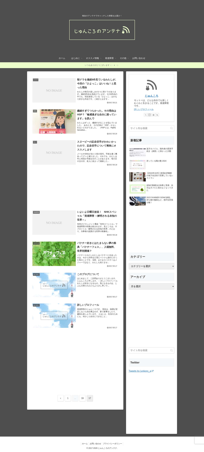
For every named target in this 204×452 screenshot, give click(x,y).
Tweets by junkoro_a (141, 371)
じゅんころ (151, 95)
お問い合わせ (95, 444)
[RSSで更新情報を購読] (157, 115)
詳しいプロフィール (144, 109)
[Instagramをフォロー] (149, 115)
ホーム (84, 444)
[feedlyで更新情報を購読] (153, 115)
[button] (171, 128)
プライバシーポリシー (113, 444)
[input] (151, 128)
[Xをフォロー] (145, 115)
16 (82, 401)
